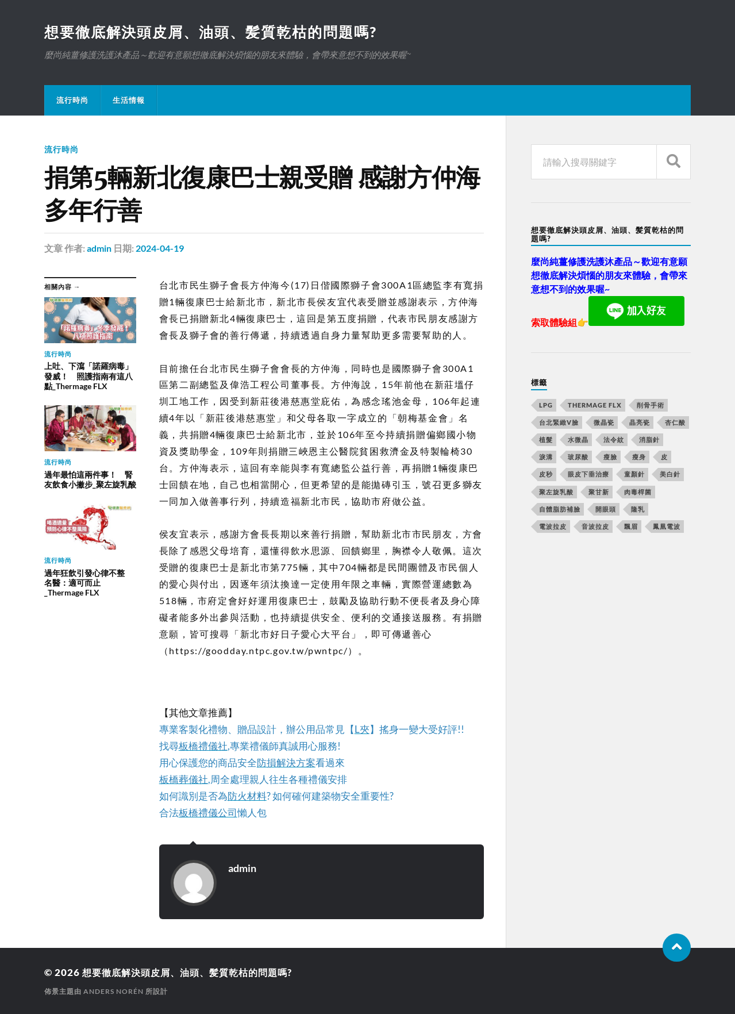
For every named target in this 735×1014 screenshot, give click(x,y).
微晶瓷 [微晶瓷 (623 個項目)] (604, 423)
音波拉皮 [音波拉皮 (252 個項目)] (595, 527)
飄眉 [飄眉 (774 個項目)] (631, 527)
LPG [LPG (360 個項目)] (546, 405)
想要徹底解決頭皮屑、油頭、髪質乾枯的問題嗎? (217, 32)
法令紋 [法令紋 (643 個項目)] (613, 440)
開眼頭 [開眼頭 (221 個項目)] (605, 509)
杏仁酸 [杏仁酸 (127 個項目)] (675, 423)
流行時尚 (72, 100)
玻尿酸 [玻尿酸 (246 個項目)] (578, 457)
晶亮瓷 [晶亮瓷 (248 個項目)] (639, 423)
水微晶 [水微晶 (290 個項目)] (578, 440)
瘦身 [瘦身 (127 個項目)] (639, 457)
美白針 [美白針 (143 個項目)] (670, 474)
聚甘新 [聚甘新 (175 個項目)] (598, 492)
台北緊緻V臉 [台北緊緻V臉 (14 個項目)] (559, 423)
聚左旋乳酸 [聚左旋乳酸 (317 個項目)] (556, 492)
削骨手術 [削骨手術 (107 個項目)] (650, 405)
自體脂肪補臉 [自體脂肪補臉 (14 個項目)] (559, 509)
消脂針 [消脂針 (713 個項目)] (649, 440)
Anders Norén (113, 991)
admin (99, 248)
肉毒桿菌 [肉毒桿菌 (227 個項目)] (638, 492)
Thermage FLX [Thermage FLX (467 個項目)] (595, 405)
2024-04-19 (160, 248)
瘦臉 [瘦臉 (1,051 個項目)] (610, 457)
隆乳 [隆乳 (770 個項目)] (638, 509)
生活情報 (129, 100)
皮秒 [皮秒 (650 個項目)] (546, 474)
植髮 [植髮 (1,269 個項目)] (546, 440)
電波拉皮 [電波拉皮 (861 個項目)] (553, 527)
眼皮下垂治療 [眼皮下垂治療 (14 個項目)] (588, 474)
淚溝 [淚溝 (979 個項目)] (546, 457)
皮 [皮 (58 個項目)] (664, 457)
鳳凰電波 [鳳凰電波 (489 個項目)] (666, 527)
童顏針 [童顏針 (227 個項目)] (634, 474)
